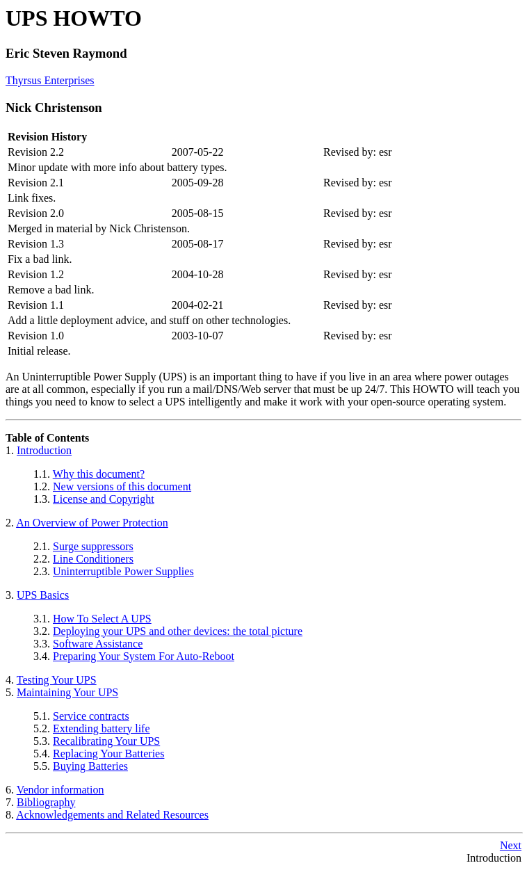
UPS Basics (43, 595)
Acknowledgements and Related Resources (112, 815)
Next (510, 845)
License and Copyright (103, 499)
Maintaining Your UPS (67, 692)
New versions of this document (122, 486)
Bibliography (46, 802)
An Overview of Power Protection (92, 523)
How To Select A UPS (102, 619)
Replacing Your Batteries (108, 753)
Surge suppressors (93, 546)
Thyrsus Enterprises (50, 80)
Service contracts (91, 716)
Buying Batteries (90, 766)
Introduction (44, 450)
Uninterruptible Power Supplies (123, 571)
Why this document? (99, 474)
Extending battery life (101, 728)
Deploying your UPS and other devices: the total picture (177, 631)
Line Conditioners (93, 559)
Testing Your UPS (57, 680)
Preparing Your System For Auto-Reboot (143, 656)
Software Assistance (98, 644)
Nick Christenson (54, 107)
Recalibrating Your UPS (106, 741)
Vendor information (60, 790)
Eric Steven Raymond (66, 53)
